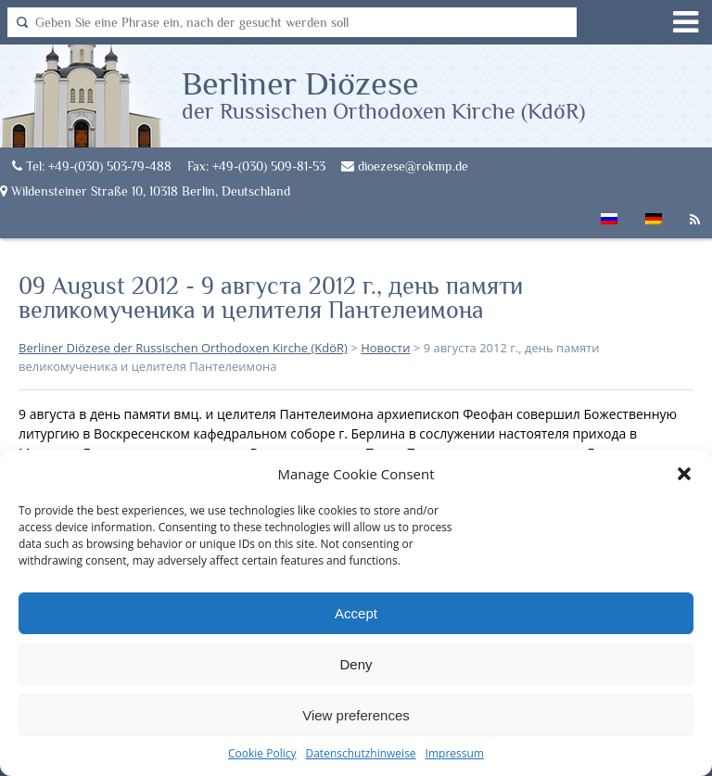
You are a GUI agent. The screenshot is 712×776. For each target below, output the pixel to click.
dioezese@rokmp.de (404, 166)
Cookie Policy (262, 753)
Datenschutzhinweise (360, 753)
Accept (356, 613)
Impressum (455, 753)
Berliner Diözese (383, 93)
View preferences (356, 715)
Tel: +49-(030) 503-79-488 (92, 166)
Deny (355, 664)
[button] (684, 473)
